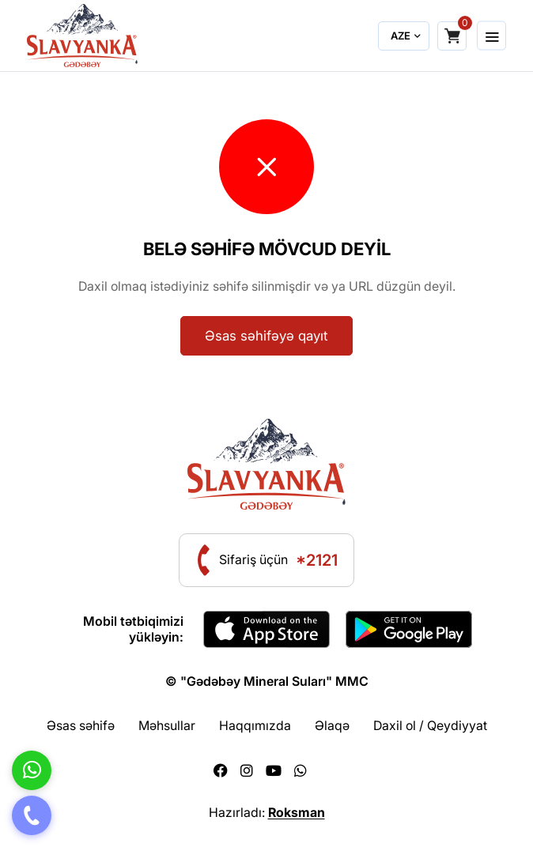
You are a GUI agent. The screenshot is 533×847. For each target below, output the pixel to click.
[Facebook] (221, 770)
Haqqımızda (255, 725)
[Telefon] (31, 815)
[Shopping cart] (452, 36)
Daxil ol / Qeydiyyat (430, 725)
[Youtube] (274, 770)
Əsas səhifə (81, 725)
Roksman (296, 812)
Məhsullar (166, 725)
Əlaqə (332, 725)
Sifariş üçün (278, 560)
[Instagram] (246, 770)
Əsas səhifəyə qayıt (266, 336)
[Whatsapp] (300, 770)
